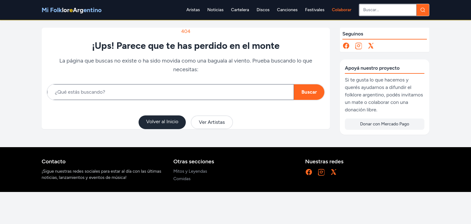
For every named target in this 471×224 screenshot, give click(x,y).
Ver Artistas (212, 122)
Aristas (193, 9)
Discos (263, 9)
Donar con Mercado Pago (384, 124)
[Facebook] (346, 45)
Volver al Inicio (162, 121)
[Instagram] (358, 45)
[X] (371, 45)
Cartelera (240, 9)
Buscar (309, 92)
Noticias (215, 9)
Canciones (287, 9)
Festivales (314, 9)
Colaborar (341, 9)
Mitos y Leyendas (190, 171)
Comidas (181, 178)
